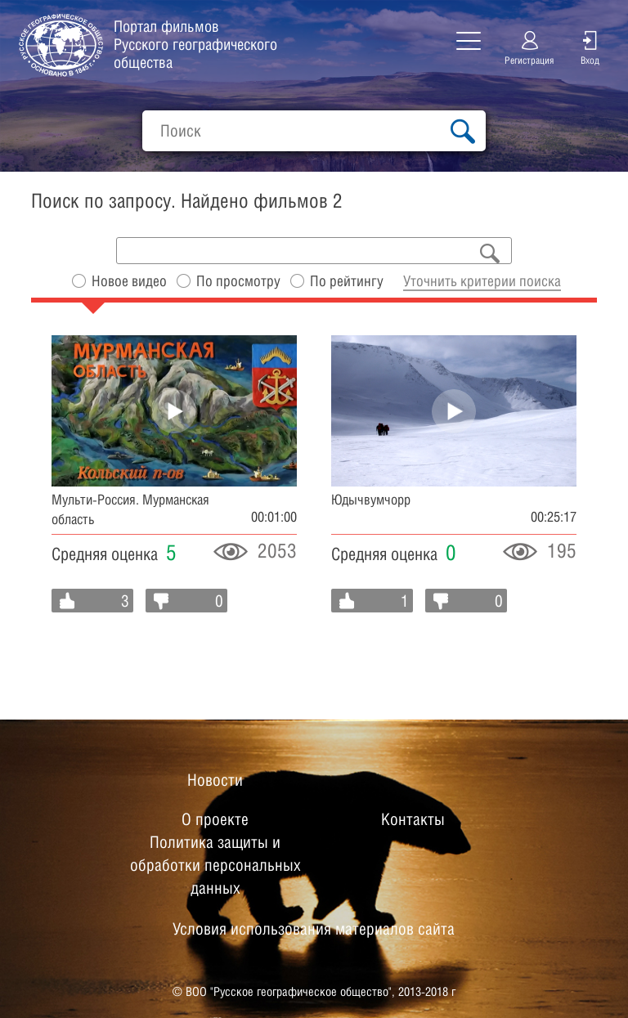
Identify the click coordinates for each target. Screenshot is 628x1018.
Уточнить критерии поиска (482, 280)
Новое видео (129, 280)
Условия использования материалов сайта (314, 929)
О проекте (215, 819)
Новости (215, 780)
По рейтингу (347, 280)
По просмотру (238, 280)
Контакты (413, 819)
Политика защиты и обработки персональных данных (215, 865)
